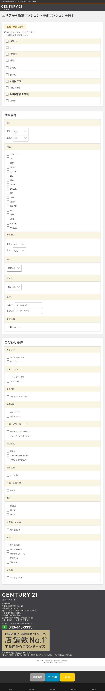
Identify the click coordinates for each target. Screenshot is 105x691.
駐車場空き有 (15, 530)
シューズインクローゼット (20, 436)
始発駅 (12, 451)
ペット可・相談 (16, 578)
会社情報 (52, 689)
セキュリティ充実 (17, 377)
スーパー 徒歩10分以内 (19, 455)
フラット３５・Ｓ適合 (18, 397)
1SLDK (13, 171)
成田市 (14, 41)
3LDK (12, 202)
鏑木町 (13, 75)
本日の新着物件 (16, 549)
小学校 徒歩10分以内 (18, 460)
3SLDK (13, 206)
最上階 (12, 510)
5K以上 (13, 228)
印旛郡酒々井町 (19, 94)
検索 (67, 677)
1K (11, 158)
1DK (12, 163)
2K (11, 176)
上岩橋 (13, 100)
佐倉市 (14, 54)
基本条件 (37, 677)
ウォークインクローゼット (20, 432)
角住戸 (12, 514)
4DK (12, 215)
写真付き (13, 562)
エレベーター (15, 412)
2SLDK (13, 189)
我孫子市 (15, 81)
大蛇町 (13, 67)
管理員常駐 (14, 381)
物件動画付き (15, 545)
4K (11, 210)
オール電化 (14, 475)
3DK (12, 197)
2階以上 (13, 506)
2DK (12, 180)
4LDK (12, 219)
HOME (10, 689)
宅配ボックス (15, 416)
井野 (12, 60)
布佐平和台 (15, 88)
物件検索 (31, 689)
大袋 (12, 47)
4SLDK (13, 223)
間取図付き (14, 558)
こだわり (52, 677)
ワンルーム (15, 154)
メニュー (94, 689)
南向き (12, 490)
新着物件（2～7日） (18, 554)
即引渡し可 (15, 327)
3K (11, 193)
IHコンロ (13, 362)
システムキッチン (17, 357)
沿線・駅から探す (15, 27)
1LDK (12, 167)
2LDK (12, 184)
